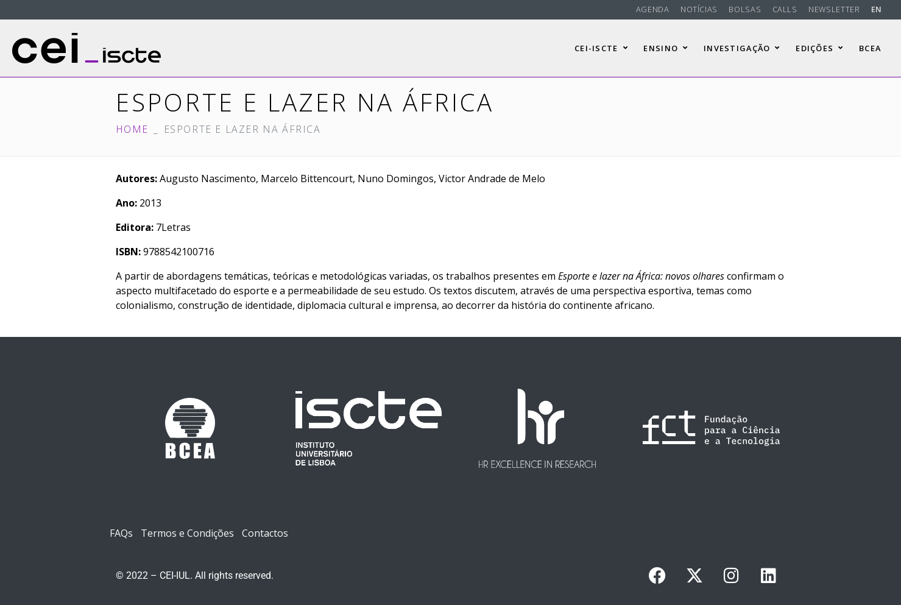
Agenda (653, 9)
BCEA (870, 48)
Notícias (699, 9)
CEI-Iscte (601, 48)
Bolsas (745, 9)
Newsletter (834, 9)
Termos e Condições (187, 533)
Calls (784, 9)
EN (876, 9)
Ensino (665, 48)
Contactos (265, 533)
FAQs (121, 533)
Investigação (742, 48)
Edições (819, 48)
